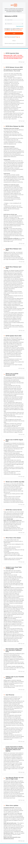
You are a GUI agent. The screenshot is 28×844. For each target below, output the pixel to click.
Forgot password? (19, 26)
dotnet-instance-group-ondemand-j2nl (14, 43)
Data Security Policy (17, 30)
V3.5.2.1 (14, 40)
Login (14, 33)
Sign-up (18, 37)
